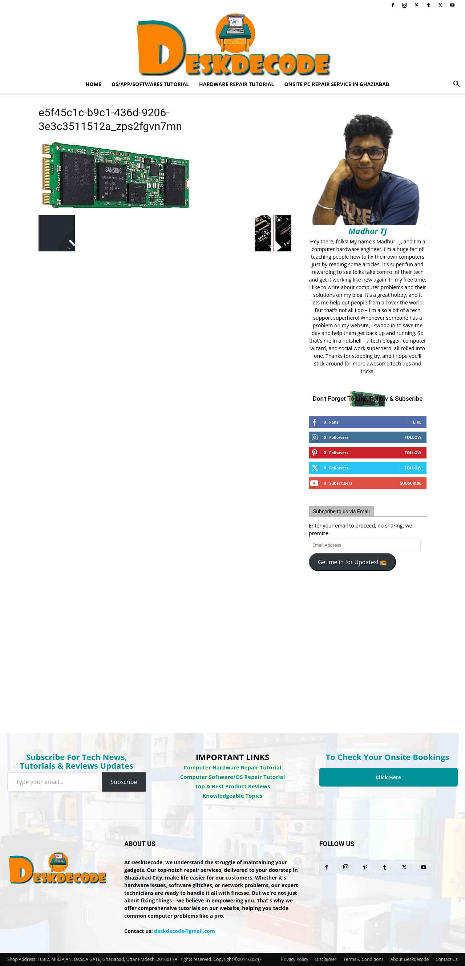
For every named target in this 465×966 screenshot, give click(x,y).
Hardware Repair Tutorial (236, 84)
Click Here (388, 777)
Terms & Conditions (363, 959)
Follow (412, 437)
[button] (456, 84)
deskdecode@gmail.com (184, 930)
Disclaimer (326, 959)
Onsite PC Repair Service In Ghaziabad (336, 84)
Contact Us (447, 959)
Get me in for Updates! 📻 (352, 562)
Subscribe (410, 483)
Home (93, 84)
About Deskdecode (410, 959)
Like (417, 422)
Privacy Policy (294, 959)
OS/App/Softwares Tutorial (150, 84)
